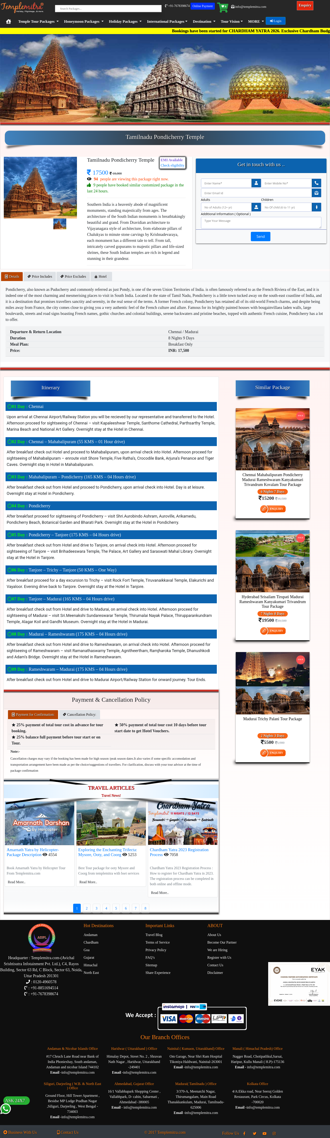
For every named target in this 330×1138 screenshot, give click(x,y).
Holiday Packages (123, 21)
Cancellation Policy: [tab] (79, 714)
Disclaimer (215, 973)
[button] (166, 21)
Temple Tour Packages (36, 21)
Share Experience (157, 973)
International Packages (165, 21)
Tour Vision (230, 21)
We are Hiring (217, 950)
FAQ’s (150, 957)
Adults (205, 199)
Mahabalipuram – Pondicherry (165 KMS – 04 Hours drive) (71, 476)
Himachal (90, 965)
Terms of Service (157, 942)
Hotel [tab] (101, 276)
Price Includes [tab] (39, 276)
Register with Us (219, 957)
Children (267, 199)
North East (91, 973)
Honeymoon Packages (81, 21)
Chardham (91, 942)
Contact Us (215, 965)
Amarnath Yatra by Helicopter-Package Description (33, 852)
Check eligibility (172, 165)
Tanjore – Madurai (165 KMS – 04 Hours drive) (60, 598)
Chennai (25, 406)
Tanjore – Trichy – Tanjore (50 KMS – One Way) (61, 569)
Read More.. (17, 882)
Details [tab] (12, 276)
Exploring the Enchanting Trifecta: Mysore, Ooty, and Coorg (107, 852)
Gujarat (89, 957)
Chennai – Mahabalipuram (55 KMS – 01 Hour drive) (66, 441)
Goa (87, 950)
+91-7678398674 (177, 6)
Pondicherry (28, 505)
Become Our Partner (222, 942)
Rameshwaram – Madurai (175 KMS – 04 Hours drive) (67, 669)
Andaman (90, 935)
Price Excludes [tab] (73, 276)
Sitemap (151, 965)
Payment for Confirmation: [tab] (33, 714)
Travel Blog (153, 935)
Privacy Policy (155, 950)
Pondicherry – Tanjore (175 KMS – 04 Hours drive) (64, 534)
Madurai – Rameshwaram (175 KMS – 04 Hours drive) (67, 634)
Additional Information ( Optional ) (226, 214)
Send (260, 236)
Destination (202, 21)
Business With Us (20, 1132)
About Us (214, 935)
